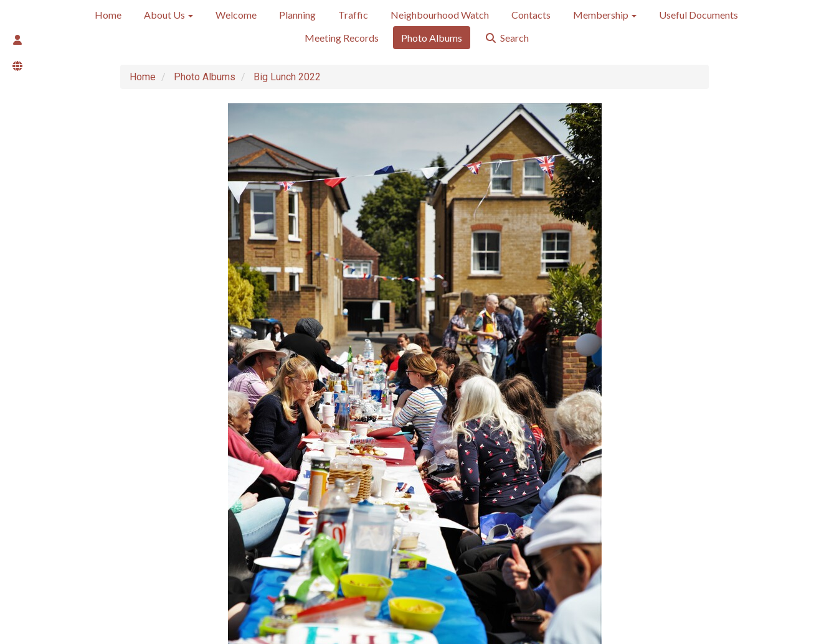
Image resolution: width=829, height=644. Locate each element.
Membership (605, 15)
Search (507, 37)
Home (108, 15)
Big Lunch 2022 (287, 77)
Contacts (531, 15)
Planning (297, 15)
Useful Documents (698, 15)
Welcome (236, 15)
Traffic (353, 15)
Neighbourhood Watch (440, 15)
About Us (168, 15)
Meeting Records (342, 38)
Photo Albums (431, 38)
